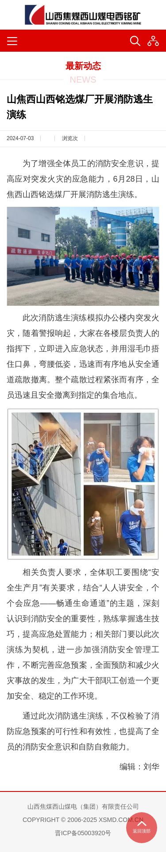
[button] (153, 41)
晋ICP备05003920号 (83, 833)
